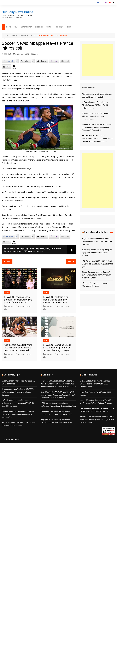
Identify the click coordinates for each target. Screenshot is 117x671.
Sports (48, 27)
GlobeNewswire (89, 375)
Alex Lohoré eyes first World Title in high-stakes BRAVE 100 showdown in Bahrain (18, 348)
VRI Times (48, 375)
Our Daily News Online (17, 12)
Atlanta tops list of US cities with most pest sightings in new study (97, 95)
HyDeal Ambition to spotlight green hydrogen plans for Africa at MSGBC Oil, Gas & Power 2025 (18, 403)
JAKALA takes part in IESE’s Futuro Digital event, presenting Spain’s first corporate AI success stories (97, 419)
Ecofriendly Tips (12, 375)
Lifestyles (39, 27)
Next (71, 261)
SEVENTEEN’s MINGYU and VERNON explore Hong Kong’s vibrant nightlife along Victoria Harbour (97, 138)
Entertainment (27, 27)
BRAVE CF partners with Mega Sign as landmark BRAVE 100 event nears (55, 300)
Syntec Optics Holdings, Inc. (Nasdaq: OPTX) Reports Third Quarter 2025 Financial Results (95, 384)
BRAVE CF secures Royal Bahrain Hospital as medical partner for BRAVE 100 (18, 300)
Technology (58, 27)
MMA (7, 292)
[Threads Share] (42, 61)
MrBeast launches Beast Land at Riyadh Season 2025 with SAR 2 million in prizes (95, 105)
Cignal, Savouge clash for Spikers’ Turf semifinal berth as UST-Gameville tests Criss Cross (97, 275)
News (16, 27)
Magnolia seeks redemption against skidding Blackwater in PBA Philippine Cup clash (97, 241)
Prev (7, 261)
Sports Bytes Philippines (96, 232)
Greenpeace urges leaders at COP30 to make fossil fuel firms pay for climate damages (18, 392)
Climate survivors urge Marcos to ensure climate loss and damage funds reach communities (18, 414)
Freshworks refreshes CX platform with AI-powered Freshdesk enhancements (96, 116)
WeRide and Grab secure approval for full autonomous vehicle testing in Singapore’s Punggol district (97, 127)
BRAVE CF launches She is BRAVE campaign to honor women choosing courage (57, 348)
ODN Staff (6, 54)
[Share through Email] (65, 61)
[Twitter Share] (27, 61)
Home (8, 27)
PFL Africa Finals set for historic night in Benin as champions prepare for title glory (97, 264)
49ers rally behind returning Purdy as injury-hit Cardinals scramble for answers (97, 253)
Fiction (68, 27)
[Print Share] (6, 66)
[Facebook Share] (10, 61)
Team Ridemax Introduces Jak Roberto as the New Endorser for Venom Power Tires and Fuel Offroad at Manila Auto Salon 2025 (58, 384)
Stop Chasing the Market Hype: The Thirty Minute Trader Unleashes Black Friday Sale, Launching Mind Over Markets (58, 395)
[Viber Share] (54, 61)
